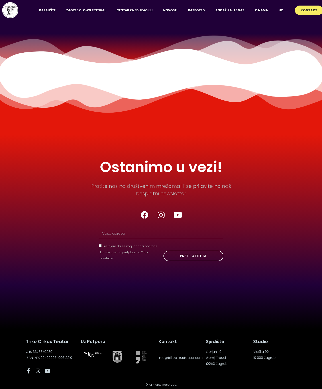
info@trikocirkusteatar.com (181, 357)
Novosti (170, 10)
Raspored (196, 10)
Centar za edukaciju (135, 10)
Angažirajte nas (229, 10)
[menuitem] (280, 10)
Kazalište (47, 10)
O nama (261, 10)
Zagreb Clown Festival (86, 10)
